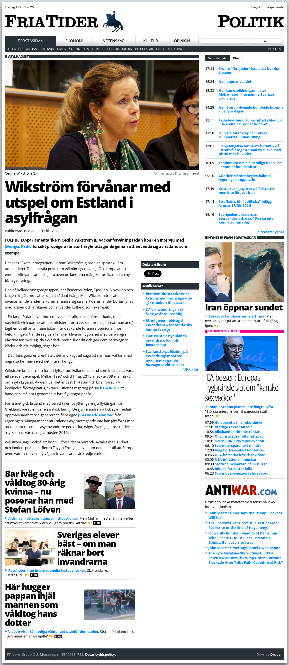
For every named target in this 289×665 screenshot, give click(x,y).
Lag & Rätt (65, 49)
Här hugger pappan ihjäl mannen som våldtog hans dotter (31, 604)
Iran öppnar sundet (235, 81)
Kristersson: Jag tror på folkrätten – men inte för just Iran (248, 190)
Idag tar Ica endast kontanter (239, 450)
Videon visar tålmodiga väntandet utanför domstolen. (53, 631)
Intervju (47, 49)
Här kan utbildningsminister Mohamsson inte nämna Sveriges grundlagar (246, 94)
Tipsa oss (273, 49)
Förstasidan (30, 41)
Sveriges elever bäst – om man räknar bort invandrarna (87, 548)
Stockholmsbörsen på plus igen (241, 464)
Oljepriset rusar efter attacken (240, 436)
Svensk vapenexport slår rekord (242, 473)
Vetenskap (114, 41)
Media (127, 49)
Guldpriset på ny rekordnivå (238, 422)
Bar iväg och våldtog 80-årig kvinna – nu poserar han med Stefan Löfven (39, 491)
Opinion (182, 41)
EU (158, 49)
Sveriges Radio (18, 246)
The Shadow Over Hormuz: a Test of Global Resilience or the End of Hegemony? (244, 525)
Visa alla (190, 369)
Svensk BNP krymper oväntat (239, 441)
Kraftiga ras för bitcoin (234, 427)
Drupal (275, 654)
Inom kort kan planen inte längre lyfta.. (241, 406)
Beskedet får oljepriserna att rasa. (236, 316)
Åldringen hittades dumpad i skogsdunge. (43, 518)
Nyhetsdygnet (272, 232)
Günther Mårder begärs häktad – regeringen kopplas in (246, 177)
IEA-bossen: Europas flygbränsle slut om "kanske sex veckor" (241, 387)
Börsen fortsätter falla (233, 468)
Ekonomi (74, 41)
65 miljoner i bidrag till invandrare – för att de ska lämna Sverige (169, 325)
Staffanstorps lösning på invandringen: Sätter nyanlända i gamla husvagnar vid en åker (167, 358)
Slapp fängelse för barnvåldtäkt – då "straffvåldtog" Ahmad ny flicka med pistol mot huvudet (250, 150)
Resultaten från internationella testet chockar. (47, 570)
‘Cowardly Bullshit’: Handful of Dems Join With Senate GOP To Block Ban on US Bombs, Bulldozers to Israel (242, 538)
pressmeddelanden (96, 414)
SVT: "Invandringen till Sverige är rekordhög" (165, 311)
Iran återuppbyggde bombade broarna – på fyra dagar (251, 109)
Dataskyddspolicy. (100, 654)
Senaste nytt (219, 57)
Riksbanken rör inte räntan (237, 431)
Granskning (173, 49)
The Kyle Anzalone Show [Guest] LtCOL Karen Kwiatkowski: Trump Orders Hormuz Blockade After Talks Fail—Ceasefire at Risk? (245, 558)
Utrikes (98, 49)
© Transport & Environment (176, 173)
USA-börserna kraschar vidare (240, 454)
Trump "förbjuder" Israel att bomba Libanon (249, 70)
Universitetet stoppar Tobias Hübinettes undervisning (243, 135)
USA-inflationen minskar (235, 459)
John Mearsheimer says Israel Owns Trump (244, 547)
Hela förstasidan (22, 49)
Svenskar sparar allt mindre (238, 445)
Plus (236, 58)
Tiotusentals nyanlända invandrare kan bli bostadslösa (166, 340)
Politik (113, 49)
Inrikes (83, 49)
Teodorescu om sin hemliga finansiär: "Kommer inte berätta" (250, 164)
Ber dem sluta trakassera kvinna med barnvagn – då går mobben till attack (169, 298)
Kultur (150, 41)
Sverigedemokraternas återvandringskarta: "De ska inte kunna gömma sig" (246, 218)
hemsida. (108, 387)
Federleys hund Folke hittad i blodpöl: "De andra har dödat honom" (251, 122)
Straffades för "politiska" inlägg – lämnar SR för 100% (246, 203)
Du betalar (144, 49)
